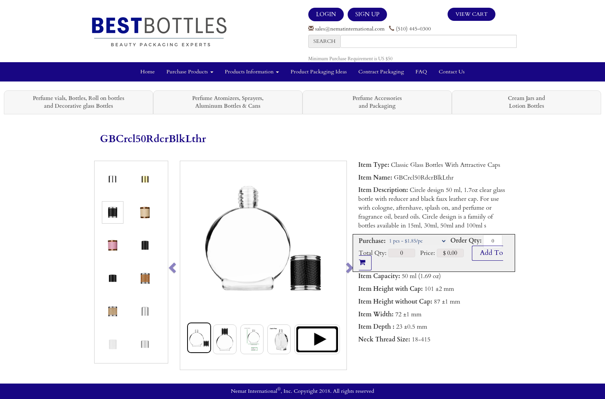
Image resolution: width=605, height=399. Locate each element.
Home (147, 71)
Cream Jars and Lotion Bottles (526, 102)
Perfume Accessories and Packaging (377, 102)
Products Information (252, 71)
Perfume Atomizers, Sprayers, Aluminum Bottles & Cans (228, 102)
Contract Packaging (381, 71)
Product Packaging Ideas (319, 71)
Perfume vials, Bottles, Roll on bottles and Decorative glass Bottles (78, 102)
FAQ (421, 71)
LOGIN (326, 14)
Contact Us (452, 71)
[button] (188, 265)
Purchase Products (189, 71)
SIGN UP (367, 14)
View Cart (471, 14)
